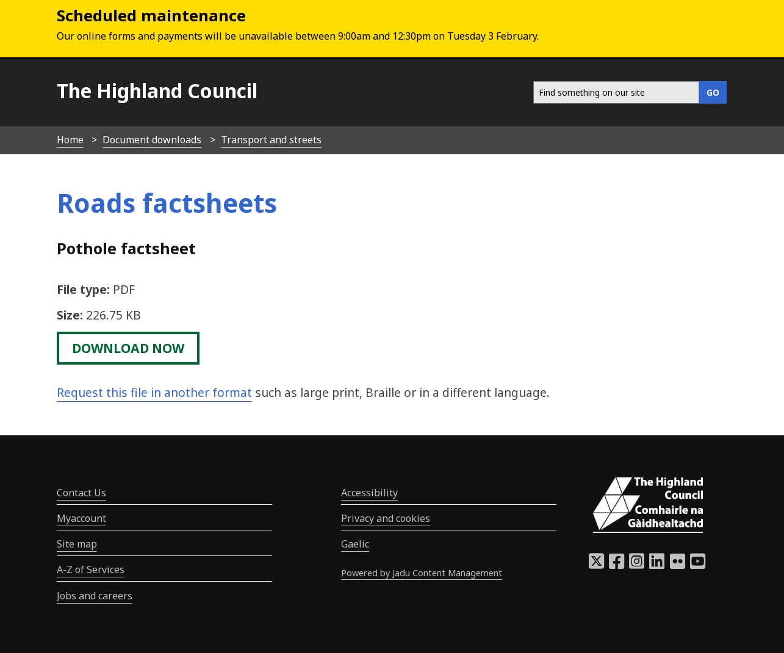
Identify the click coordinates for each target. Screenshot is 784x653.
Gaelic (355, 544)
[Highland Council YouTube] (697, 564)
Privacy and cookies (385, 518)
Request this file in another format (154, 392)
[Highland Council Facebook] (616, 564)
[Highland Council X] (596, 564)
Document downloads (151, 139)
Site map (77, 544)
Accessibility (369, 492)
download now (128, 348)
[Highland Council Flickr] (677, 564)
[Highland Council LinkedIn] (656, 564)
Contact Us (81, 492)
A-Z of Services (90, 569)
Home (70, 139)
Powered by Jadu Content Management (421, 573)
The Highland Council (157, 90)
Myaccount (81, 518)
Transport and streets (271, 139)
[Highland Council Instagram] (636, 564)
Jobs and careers (94, 595)
